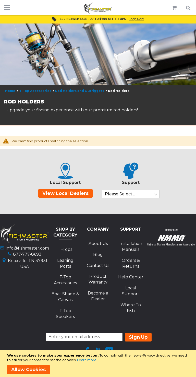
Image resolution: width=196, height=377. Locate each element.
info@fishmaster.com (27, 248)
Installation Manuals (130, 246)
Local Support (130, 291)
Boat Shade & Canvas (65, 296)
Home (10, 91)
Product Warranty (98, 279)
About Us (98, 243)
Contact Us (98, 265)
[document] (99, 363)
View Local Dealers (65, 193)
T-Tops (65, 249)
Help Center (130, 277)
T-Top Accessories (35, 91)
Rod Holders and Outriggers (79, 91)
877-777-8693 (27, 254)
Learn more (86, 360)
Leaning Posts (65, 263)
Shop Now (136, 19)
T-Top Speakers (65, 313)
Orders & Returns (131, 263)
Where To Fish (130, 307)
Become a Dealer (98, 296)
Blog (98, 254)
